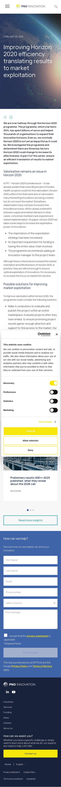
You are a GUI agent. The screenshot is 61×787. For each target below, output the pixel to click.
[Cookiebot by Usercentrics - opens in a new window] (38, 334)
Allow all (30, 431)
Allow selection (30, 440)
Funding (7, 712)
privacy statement (37, 636)
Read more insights (30, 520)
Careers (7, 722)
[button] (56, 6)
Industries (8, 701)
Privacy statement (11, 772)
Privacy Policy (20, 666)
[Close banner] (57, 334)
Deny (30, 450)
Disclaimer (31, 778)
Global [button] (14, 764)
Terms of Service (42, 666)
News (6, 717)
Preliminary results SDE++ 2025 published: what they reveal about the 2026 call (30, 481)
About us (8, 728)
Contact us (30, 753)
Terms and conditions (13, 778)
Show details (45, 422)
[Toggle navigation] (7, 6)
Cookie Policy (29, 772)
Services (7, 707)
